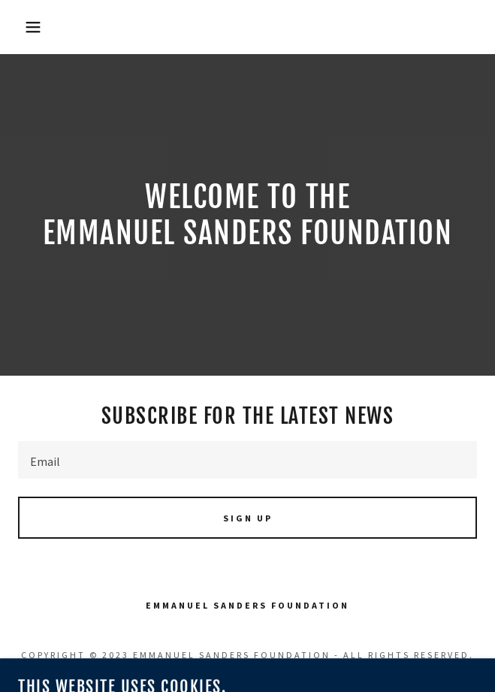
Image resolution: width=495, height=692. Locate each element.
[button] (33, 27)
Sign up (248, 518)
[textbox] (247, 460)
